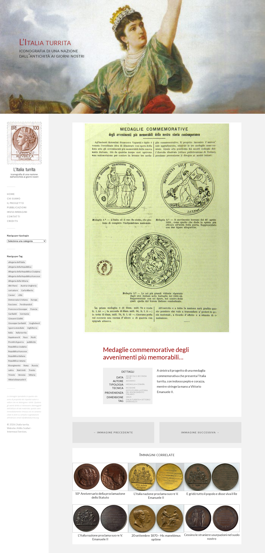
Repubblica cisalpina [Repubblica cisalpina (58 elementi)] (17, 347)
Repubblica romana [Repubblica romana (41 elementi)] (16, 361)
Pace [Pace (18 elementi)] (25, 337)
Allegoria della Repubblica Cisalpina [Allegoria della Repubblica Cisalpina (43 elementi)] (24, 271)
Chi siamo (13, 198)
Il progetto (15, 203)
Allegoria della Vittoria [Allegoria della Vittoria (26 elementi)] (18, 281)
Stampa (140, 384)
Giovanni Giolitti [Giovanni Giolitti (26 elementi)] (15, 318)
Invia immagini (17, 212)
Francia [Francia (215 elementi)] (33, 309)
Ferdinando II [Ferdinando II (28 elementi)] (26, 304)
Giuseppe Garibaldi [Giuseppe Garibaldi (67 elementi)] (17, 323)
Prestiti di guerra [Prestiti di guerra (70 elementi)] (16, 342)
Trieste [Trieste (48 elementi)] (11, 375)
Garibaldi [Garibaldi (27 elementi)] (12, 314)
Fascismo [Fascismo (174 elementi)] (12, 304)
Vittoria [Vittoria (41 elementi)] (32, 375)
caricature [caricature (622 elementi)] (13, 290)
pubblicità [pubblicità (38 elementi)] (31, 342)
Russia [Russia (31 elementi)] (35, 365)
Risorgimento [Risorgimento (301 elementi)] (14, 365)
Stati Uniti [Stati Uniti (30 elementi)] (21, 370)
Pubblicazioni (17, 207)
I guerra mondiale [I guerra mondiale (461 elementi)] (16, 328)
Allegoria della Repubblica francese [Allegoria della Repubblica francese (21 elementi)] (24, 276)
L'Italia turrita (22, 424)
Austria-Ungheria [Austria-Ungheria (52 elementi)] (28, 285)
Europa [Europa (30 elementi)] (34, 300)
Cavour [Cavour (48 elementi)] (11, 295)
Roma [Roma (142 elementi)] (26, 365)
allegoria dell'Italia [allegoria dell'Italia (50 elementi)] (16, 262)
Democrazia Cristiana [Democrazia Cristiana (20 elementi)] (18, 300)
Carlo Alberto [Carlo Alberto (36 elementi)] (27, 290)
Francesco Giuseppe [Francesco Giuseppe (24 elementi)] (17, 309)
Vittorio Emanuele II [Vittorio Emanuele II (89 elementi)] (17, 379)
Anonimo (130, 381)
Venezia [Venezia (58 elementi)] (21, 375)
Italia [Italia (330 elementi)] (10, 332)
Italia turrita (133, 399)
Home (11, 194)
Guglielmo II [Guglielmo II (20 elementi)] (34, 323)
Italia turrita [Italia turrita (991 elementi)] (21, 332)
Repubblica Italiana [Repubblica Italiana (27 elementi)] (16, 356)
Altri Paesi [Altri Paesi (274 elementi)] (12, 285)
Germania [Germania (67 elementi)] (24, 314)
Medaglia (131, 384)
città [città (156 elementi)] (20, 295)
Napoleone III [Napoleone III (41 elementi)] (14, 337)
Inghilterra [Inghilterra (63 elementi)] (32, 328)
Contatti (13, 216)
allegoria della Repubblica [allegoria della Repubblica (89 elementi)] (19, 267)
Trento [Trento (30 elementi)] (32, 370)
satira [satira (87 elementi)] (11, 370)
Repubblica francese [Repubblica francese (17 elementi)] (17, 351)
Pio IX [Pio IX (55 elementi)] (33, 337)
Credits (12, 221)
